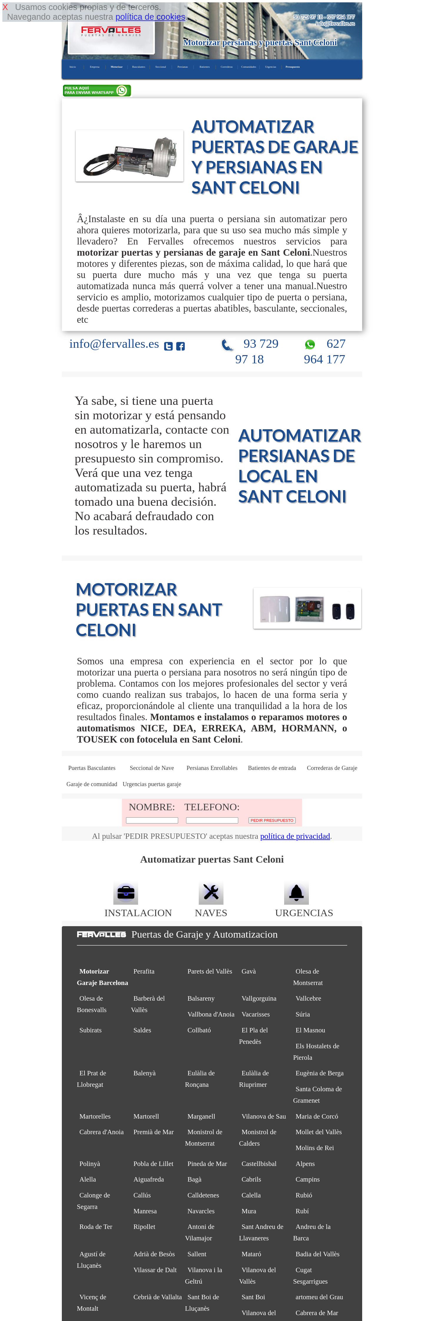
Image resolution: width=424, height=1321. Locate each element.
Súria (303, 1014)
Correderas (227, 66)
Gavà (248, 971)
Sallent (197, 1254)
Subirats (91, 1030)
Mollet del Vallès (319, 1132)
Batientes (205, 66)
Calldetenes (203, 1195)
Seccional (160, 66)
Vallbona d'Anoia (211, 1014)
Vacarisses (255, 1014)
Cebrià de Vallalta (157, 1297)
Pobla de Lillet (153, 1163)
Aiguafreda (148, 1179)
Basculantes (138, 66)
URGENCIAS (304, 907)
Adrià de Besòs (154, 1254)
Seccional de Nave (152, 768)
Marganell (201, 1116)
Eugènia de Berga (320, 1073)
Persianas (183, 66)
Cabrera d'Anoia (102, 1132)
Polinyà (90, 1163)
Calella (251, 1195)
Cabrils (251, 1179)
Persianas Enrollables (212, 768)
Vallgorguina (258, 998)
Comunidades (248, 66)
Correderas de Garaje (332, 768)
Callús (142, 1195)
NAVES (211, 907)
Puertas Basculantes (92, 768)
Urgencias (270, 66)
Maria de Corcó (317, 1116)
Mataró (251, 1254)
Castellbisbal (258, 1163)
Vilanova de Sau (263, 1116)
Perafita (144, 971)
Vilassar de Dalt (155, 1270)
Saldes (142, 1030)
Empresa (94, 66)
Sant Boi (253, 1297)
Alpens (305, 1163)
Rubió (304, 1195)
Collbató (199, 1030)
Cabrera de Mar (317, 1313)
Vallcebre (308, 998)
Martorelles (95, 1116)
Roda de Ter (96, 1226)
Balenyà (144, 1073)
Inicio (72, 66)
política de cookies (150, 16)
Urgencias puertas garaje (152, 784)
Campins (308, 1179)
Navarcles (201, 1211)
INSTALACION (138, 907)
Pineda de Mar (207, 1163)
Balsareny (201, 998)
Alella (88, 1179)
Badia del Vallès (317, 1254)
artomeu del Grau (319, 1297)
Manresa (145, 1211)
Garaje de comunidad (92, 784)
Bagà (194, 1179)
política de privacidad (295, 836)
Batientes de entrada (272, 768)
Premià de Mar (153, 1132)
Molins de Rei (315, 1148)
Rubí (302, 1211)
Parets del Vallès (210, 971)
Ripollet (144, 1226)
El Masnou (310, 1030)
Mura (248, 1211)
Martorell (146, 1116)
